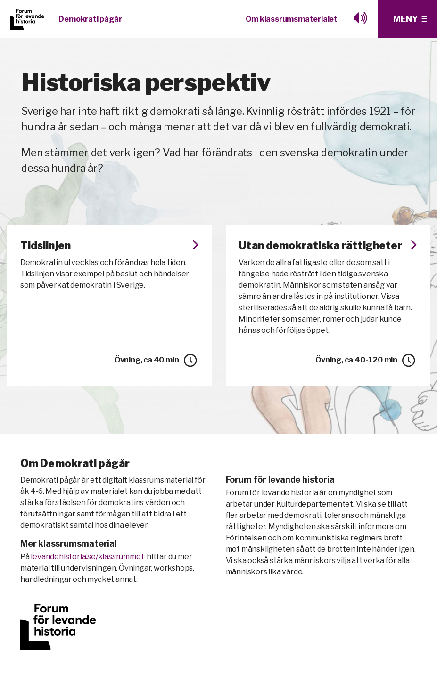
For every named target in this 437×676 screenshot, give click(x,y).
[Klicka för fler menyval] (407, 19)
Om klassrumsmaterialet (292, 19)
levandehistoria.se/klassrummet (87, 569)
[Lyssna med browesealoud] (361, 19)
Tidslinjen (109, 246)
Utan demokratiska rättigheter (328, 252)
